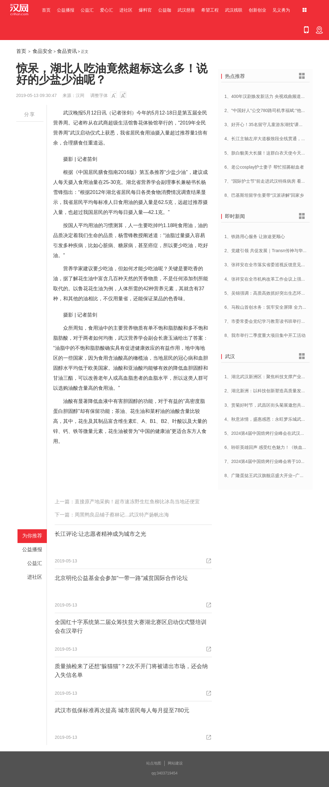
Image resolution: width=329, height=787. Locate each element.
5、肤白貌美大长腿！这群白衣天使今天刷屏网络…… (275, 152)
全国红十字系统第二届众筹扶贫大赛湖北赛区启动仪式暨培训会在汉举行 (131, 626)
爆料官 (145, 10)
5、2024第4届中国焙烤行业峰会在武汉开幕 (266, 433)
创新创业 (257, 10)
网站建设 (175, 763)
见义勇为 (281, 10)
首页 (46, 10)
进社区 (125, 10)
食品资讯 (67, 51)
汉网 (80, 95)
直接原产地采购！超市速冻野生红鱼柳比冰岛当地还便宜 (137, 501)
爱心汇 (106, 10)
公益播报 (65, 10)
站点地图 (153, 763)
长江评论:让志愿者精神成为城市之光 (100, 534)
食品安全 (42, 51)
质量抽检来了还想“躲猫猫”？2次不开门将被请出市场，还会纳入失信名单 (131, 670)
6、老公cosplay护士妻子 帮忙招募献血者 (264, 167)
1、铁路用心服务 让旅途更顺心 (254, 236)
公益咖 (164, 10)
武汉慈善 (186, 10)
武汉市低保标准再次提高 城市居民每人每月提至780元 (122, 710)
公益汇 (87, 10)
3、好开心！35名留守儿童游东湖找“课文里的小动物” (275, 124)
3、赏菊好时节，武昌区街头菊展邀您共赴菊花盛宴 (273, 405)
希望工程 (210, 10)
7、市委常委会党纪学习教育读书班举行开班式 (269, 321)
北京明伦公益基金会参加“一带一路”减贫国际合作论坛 (121, 578)
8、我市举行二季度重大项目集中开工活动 (265, 335)
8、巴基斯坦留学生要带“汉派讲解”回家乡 (264, 195)
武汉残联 (233, 10)
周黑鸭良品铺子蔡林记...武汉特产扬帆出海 (122, 514)
